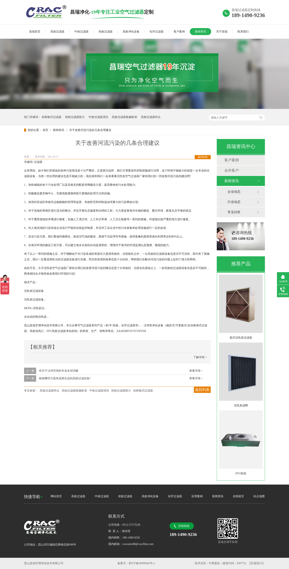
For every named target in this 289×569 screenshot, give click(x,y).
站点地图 (259, 496)
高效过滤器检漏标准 (124, 117)
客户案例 (179, 31)
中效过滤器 (81, 31)
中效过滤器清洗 (98, 117)
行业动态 (234, 202)
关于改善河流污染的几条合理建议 (90, 130)
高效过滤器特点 (151, 117)
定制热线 (183, 525)
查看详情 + (196, 370)
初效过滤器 (106, 31)
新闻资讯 (200, 31)
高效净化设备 (131, 31)
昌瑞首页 (34, 31)
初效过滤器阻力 (75, 117)
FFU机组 (240, 473)
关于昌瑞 (221, 31)
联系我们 (243, 31)
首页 (46, 130)
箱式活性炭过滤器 (241, 337)
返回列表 (203, 157)
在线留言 (238, 496)
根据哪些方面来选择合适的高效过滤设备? (65, 378)
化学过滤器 (157, 31)
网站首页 (56, 496)
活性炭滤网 (241, 405)
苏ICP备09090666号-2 (142, 563)
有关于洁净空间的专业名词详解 (58, 370)
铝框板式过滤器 (51, 117)
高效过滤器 (57, 31)
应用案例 (197, 496)
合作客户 (231, 170)
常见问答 (234, 212)
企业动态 (234, 191)
